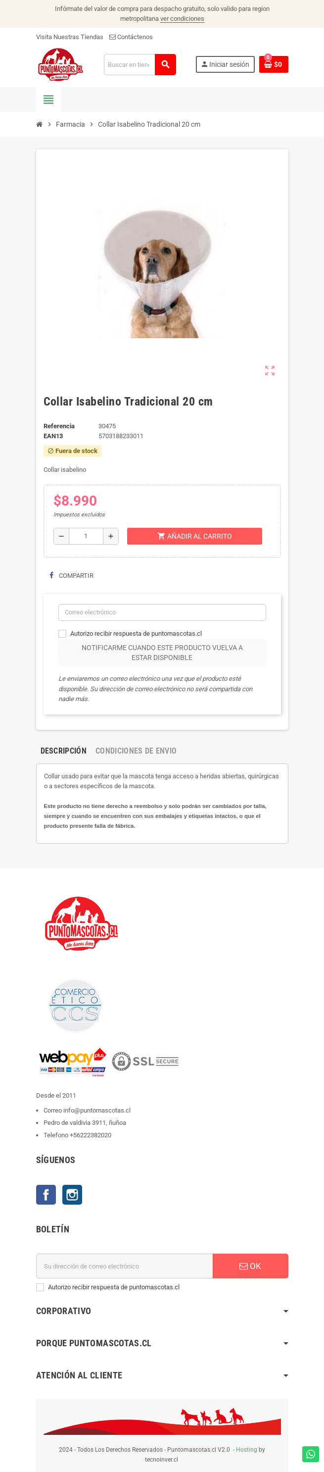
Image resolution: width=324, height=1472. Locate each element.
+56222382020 (90, 1135)
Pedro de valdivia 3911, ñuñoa (85, 1122)
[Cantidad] (86, 536)
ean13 (53, 436)
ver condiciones (182, 18)
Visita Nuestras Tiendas (69, 37)
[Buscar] (140, 64)
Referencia (59, 426)
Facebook (46, 1195)
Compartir (71, 575)
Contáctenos (131, 37)
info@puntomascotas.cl (97, 1110)
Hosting (246, 1449)
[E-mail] (124, 1266)
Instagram (72, 1195)
